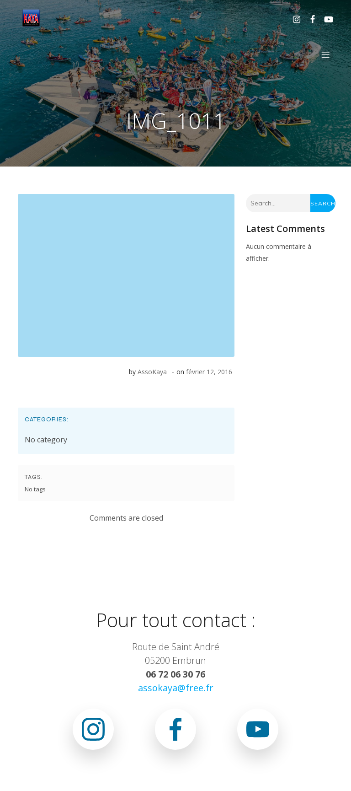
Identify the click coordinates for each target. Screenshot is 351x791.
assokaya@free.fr (175, 688)
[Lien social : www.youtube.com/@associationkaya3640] (325, 18)
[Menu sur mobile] (325, 54)
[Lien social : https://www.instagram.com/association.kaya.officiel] (293, 18)
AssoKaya (152, 371)
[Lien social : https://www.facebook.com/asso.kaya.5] (309, 18)
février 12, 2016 (209, 371)
